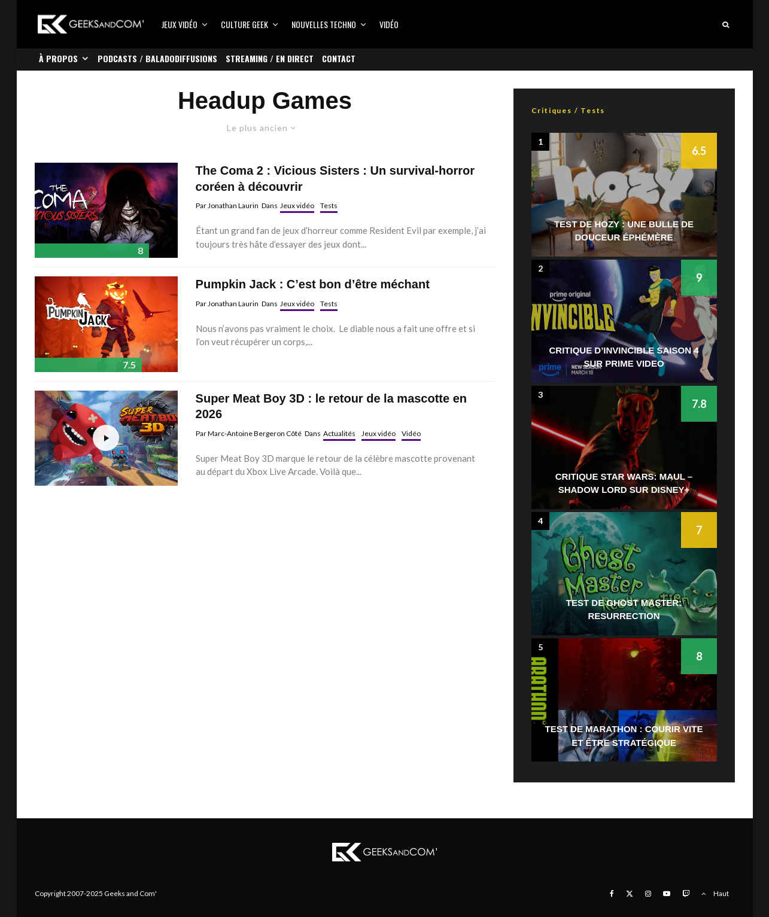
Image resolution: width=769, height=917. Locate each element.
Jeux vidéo (179, 24)
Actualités (339, 433)
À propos (58, 58)
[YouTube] (666, 893)
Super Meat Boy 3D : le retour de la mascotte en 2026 (331, 406)
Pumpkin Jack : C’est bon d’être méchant (313, 284)
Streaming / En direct (270, 58)
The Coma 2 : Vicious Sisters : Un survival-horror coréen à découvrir (335, 178)
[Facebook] (612, 893)
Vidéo (389, 24)
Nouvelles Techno (323, 24)
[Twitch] (685, 893)
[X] (629, 893)
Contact (338, 58)
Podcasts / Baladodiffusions (157, 58)
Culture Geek (244, 24)
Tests (329, 205)
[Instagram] (648, 893)
